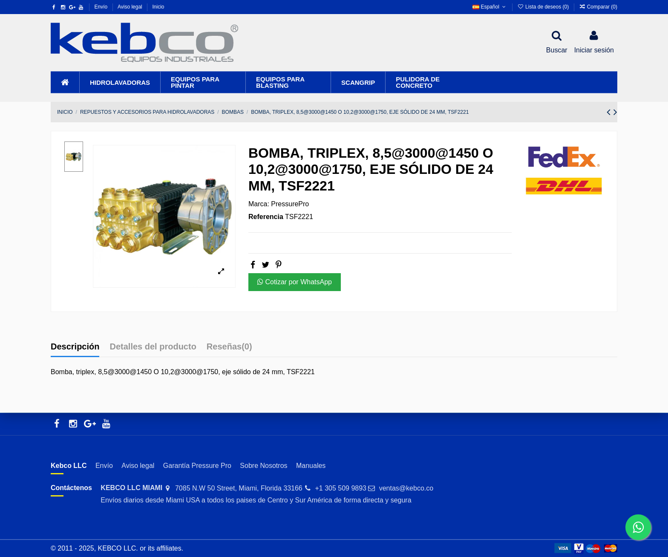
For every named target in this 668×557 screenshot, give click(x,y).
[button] (119, 82)
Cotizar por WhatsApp (294, 282)
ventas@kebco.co (406, 488)
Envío (102, 7)
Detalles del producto (152, 346)
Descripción (75, 346)
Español (489, 7)
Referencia (265, 216)
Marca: (258, 204)
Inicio (158, 7)
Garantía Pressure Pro (197, 465)
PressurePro (290, 204)
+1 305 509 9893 (340, 488)
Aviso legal (131, 7)
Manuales (310, 465)
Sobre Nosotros (263, 465)
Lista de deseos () (543, 7)
